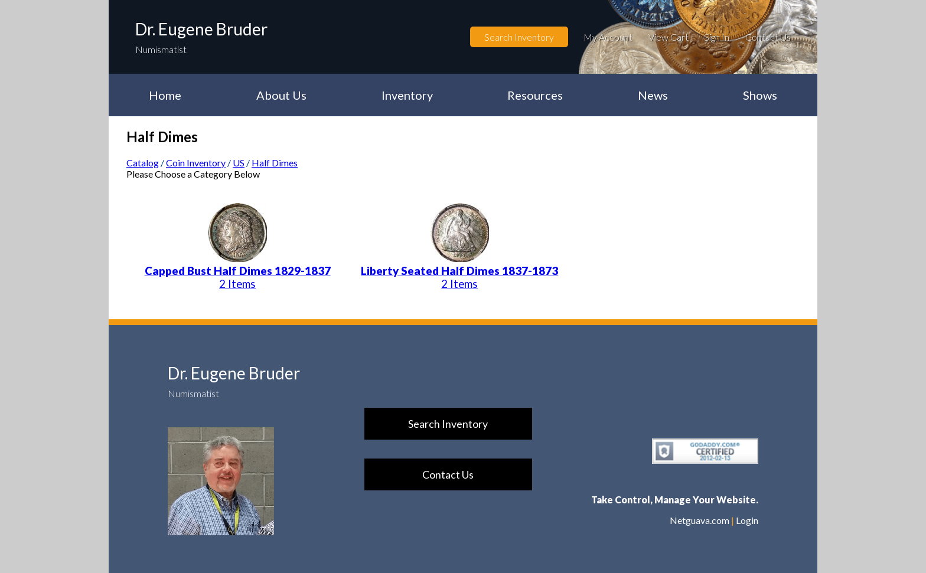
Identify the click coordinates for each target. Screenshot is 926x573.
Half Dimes (275, 162)
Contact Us (768, 36)
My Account (607, 36)
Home (165, 95)
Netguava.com (699, 520)
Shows (760, 95)
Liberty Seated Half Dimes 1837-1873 (459, 270)
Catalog (142, 162)
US (238, 162)
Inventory (407, 95)
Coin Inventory (196, 162)
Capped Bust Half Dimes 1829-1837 (237, 270)
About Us (281, 95)
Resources (535, 95)
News (653, 95)
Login (747, 520)
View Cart (668, 36)
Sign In (716, 36)
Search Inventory (519, 36)
